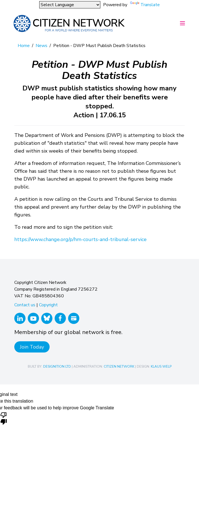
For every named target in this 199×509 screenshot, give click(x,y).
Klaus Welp (161, 366)
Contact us (24, 305)
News (41, 46)
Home (24, 46)
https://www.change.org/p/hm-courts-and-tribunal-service (80, 239)
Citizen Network (119, 366)
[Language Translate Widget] (69, 4)
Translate (150, 5)
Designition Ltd (57, 366)
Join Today (32, 347)
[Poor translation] (3, 418)
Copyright (48, 305)
